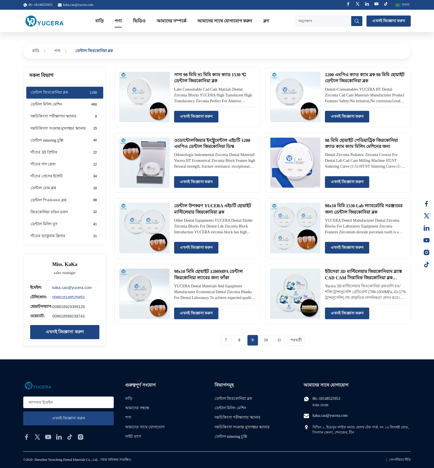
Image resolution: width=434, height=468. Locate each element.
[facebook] (26, 437)
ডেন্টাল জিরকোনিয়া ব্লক (233, 399)
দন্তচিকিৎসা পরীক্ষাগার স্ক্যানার (237, 417)
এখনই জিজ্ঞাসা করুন (388, 21)
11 (279, 340)
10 (266, 340)
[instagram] (80, 437)
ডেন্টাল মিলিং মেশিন (230, 408)
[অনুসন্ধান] (356, 21)
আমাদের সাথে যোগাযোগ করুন (224, 21)
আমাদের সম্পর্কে (171, 21)
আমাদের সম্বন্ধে (137, 408)
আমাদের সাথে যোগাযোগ (144, 427)
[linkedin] (59, 437)
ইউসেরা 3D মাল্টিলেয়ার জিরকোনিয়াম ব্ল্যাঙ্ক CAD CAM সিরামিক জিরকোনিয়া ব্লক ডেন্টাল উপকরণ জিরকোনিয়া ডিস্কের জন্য (363, 277)
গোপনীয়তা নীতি (400, 460)
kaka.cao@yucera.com (78, 5)
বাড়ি (99, 21)
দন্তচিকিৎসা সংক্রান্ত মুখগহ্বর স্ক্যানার (242, 427)
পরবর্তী (296, 340)
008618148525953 (68, 297)
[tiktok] (69, 437)
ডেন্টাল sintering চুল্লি (231, 436)
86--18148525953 (326, 399)
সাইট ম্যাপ (133, 436)
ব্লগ (266, 21)
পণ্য (118, 21)
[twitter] (37, 437)
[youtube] (48, 437)
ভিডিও (139, 21)
